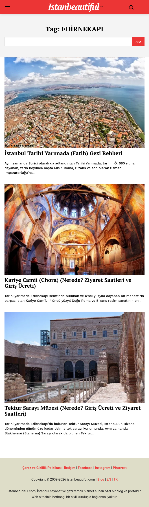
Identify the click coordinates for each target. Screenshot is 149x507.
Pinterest (120, 468)
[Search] (138, 41)
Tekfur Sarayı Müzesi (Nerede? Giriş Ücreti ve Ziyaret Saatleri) (72, 410)
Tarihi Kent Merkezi (19, 145)
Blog (100, 479)
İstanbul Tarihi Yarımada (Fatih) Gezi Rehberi (63, 153)
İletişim (69, 468)
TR (116, 479)
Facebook (85, 468)
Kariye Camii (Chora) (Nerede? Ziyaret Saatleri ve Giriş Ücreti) (67, 282)
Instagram (102, 468)
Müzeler (10, 272)
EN (109, 479)
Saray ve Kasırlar (17, 400)
